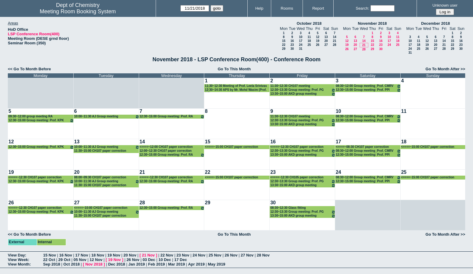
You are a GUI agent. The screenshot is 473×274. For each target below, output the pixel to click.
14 (334, 37)
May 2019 (216, 264)
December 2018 (435, 23)
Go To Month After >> (445, 69)
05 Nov (80, 259)
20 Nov (129, 255)
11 (309, 37)
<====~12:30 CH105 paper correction (296, 177)
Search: (362, 8)
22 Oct (49, 259)
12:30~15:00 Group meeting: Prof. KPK (41, 121)
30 (292, 48)
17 (300, 41)
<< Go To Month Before (29, 69)
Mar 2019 (176, 264)
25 (309, 44)
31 (300, 48)
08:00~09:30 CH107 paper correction (100, 177)
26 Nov (231, 255)
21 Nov (148, 255)
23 (292, 44)
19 (317, 41)
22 (283, 44)
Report (318, 8)
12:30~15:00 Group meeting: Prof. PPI (368, 90)
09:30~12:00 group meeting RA (30, 116)
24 (300, 44)
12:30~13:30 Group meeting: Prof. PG (302, 90)
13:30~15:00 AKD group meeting (302, 94)
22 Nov (166, 255)
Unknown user (444, 5)
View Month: (19, 264)
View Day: (17, 255)
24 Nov (198, 255)
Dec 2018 (116, 264)
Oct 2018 (71, 264)
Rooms (287, 8)
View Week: (18, 259)
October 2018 (309, 23)
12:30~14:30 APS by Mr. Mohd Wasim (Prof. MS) (236, 90)
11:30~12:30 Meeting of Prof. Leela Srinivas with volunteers (236, 86)
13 (326, 37)
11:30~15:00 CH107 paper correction (100, 150)
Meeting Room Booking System (78, 11)
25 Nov (214, 255)
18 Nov (97, 255)
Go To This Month (234, 69)
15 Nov (49, 255)
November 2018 (372, 23)
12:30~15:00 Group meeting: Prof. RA (172, 117)
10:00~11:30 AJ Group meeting (106, 117)
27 (326, 44)
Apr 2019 (196, 264)
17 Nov (81, 255)
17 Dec (180, 259)
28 (334, 44)
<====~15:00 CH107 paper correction (231, 146)
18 (309, 41)
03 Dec (149, 259)
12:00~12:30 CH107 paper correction (166, 150)
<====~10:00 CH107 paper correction (100, 207)
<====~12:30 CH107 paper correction (296, 146)
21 (334, 41)
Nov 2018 (94, 264)
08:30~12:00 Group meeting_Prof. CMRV (368, 86)
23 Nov (182, 255)
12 (317, 37)
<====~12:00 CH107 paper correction (166, 146)
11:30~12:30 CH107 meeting (290, 86)
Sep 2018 (51, 264)
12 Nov (96, 259)
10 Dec (164, 259)
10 (300, 37)
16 (292, 41)
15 (283, 41)
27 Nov (247, 255)
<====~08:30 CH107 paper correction (362, 146)
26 (317, 44)
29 (283, 48)
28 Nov (263, 255)
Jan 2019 (136, 264)
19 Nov (113, 255)
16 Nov (65, 255)
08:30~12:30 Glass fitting (288, 207)
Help (259, 8)
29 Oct (64, 259)
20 (326, 41)
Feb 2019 (156, 264)
